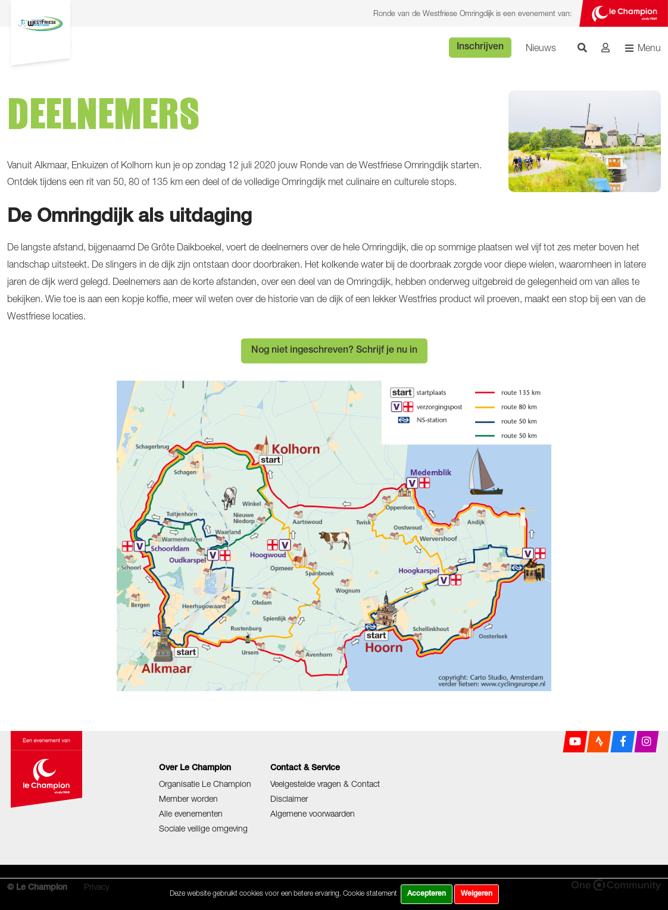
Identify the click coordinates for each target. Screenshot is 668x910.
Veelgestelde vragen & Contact (325, 784)
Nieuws (541, 47)
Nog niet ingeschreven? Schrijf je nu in (334, 351)
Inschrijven (480, 47)
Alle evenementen (191, 813)
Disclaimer (289, 798)
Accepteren (426, 894)
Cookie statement (370, 893)
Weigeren (476, 894)
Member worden (188, 798)
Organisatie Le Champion (205, 784)
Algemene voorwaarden (312, 813)
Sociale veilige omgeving (203, 828)
